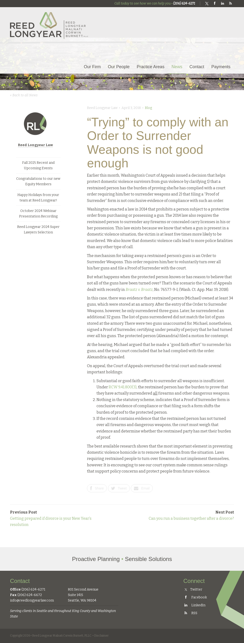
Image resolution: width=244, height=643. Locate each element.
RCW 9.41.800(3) (123, 387)
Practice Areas (150, 66)
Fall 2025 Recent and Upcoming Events (38, 165)
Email (142, 488)
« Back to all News (24, 95)
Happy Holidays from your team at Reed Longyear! (38, 197)
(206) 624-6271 (184, 3)
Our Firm (92, 66)
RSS (190, 613)
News (177, 66)
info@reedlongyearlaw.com (32, 600)
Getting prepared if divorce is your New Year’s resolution (51, 518)
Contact (196, 66)
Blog (148, 108)
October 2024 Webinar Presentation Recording (38, 213)
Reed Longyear (49, 25)
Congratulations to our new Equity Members (38, 181)
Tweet (119, 488)
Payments (220, 66)
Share (97, 488)
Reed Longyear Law (35, 145)
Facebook (195, 597)
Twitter (194, 589)
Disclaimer (101, 635)
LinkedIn (194, 605)
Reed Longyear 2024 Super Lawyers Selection (38, 229)
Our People (119, 66)
